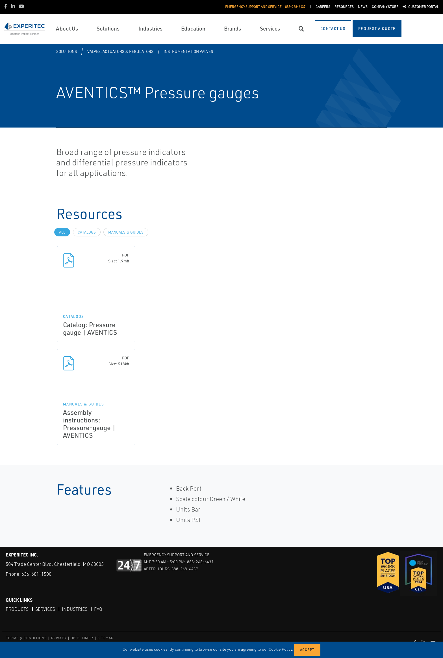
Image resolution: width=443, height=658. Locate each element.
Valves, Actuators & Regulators (120, 51)
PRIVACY (58, 638)
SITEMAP (105, 638)
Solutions (66, 51)
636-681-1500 (36, 574)
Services (45, 609)
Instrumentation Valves (188, 51)
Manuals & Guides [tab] (126, 232)
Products (17, 609)
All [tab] (62, 232)
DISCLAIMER (82, 638)
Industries (74, 609)
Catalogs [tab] (87, 232)
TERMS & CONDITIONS (26, 638)
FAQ (98, 609)
